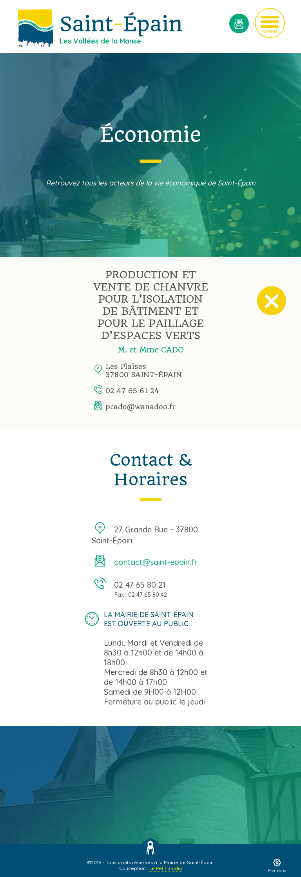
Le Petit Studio (165, 868)
